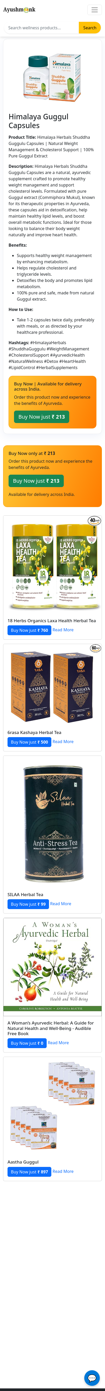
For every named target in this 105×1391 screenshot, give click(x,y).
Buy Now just (41, 416)
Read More (62, 630)
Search (89, 28)
